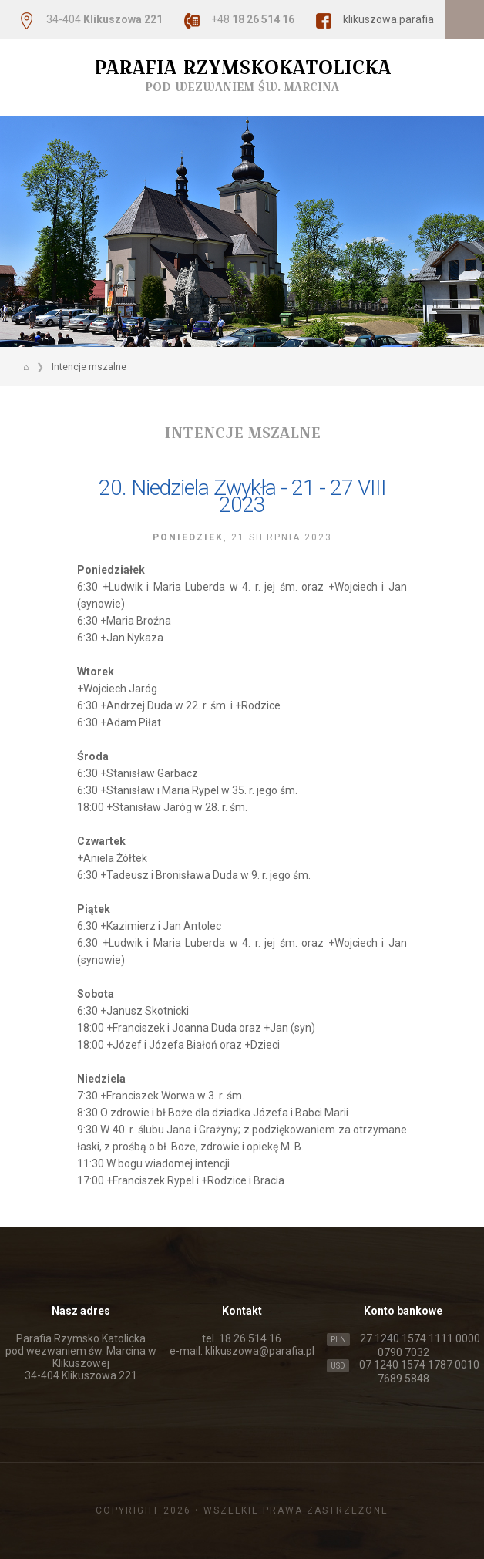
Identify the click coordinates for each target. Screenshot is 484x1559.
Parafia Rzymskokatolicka (242, 74)
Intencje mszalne (89, 367)
